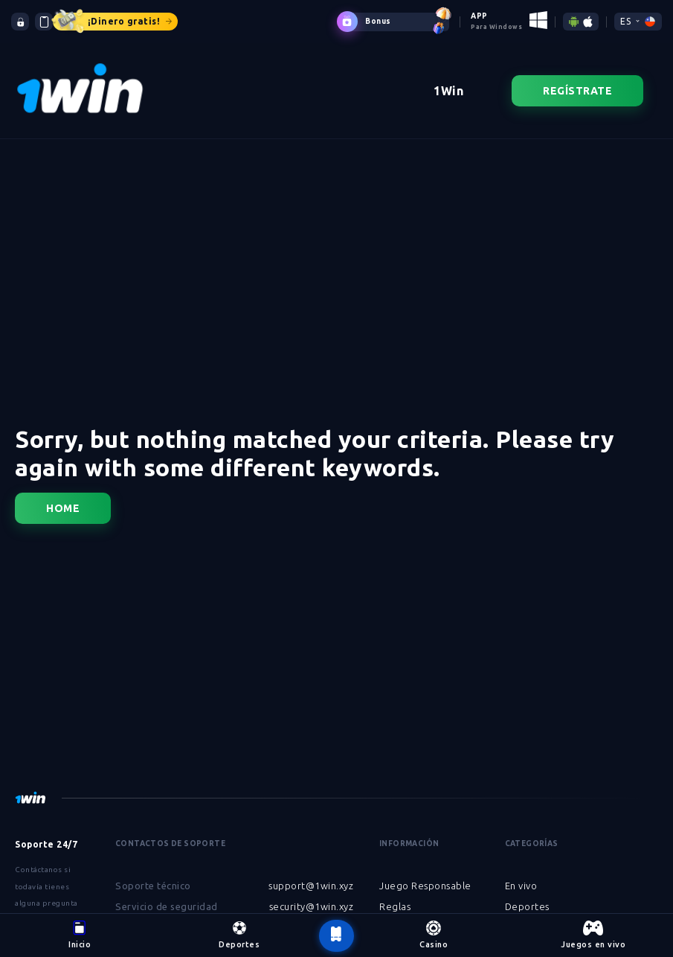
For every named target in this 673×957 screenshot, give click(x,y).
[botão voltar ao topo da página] (336, 935)
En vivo (521, 885)
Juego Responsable (425, 885)
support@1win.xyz (310, 885)
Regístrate (577, 91)
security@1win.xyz (311, 906)
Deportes (527, 906)
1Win (448, 90)
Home (63, 508)
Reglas (394, 906)
